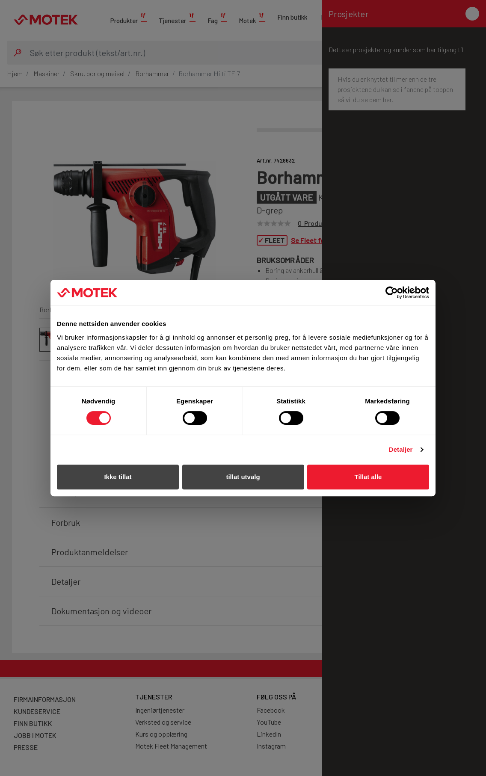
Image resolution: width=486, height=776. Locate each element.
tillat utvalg (243, 476)
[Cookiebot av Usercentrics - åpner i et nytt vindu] (391, 292)
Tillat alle (368, 476)
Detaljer (401, 449)
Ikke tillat (117, 476)
